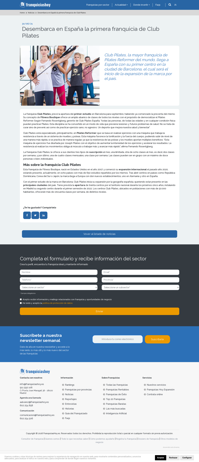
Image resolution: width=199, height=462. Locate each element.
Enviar (99, 311)
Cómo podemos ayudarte (102, 439)
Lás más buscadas (114, 408)
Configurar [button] (187, 458)
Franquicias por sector (97, 5)
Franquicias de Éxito (115, 394)
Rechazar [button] (173, 458)
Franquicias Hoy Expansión (159, 389)
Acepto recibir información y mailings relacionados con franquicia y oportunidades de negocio (67, 299)
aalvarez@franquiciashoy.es (34, 402)
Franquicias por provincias (77, 389)
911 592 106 (26, 387)
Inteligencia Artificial (115, 413)
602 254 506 (26, 418)
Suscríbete (157, 339)
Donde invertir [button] (140, 5)
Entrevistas (69, 404)
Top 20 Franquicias (114, 399)
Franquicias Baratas (114, 404)
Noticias (67, 394)
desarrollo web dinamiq (171, 447)
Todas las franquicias (115, 385)
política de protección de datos (58, 303)
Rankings (68, 385)
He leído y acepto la (48, 303)
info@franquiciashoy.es (32, 384)
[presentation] (113, 351)
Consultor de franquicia (32, 439)
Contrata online (153, 394)
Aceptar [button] (160, 458)
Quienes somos (52, 439)
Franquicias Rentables (116, 389)
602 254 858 (26, 405)
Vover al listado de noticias (99, 233)
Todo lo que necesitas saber (74, 439)
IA (175, 5)
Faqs (157, 5)
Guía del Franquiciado (74, 413)
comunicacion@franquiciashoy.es (37, 415)
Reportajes (69, 399)
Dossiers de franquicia (148, 439)
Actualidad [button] (120, 5)
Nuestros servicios (155, 385)
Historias (68, 408)
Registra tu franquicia (126, 439)
